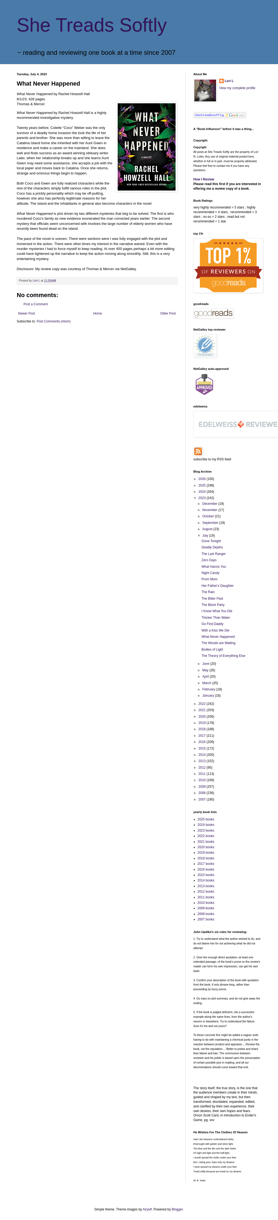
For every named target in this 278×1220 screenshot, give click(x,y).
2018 (202, 729)
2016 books (206, 869)
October (208, 516)
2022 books (206, 836)
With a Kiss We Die (215, 630)
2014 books (206, 880)
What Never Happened (218, 637)
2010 (202, 780)
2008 (202, 793)
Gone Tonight (211, 541)
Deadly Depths (212, 547)
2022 (202, 704)
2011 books (206, 897)
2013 (202, 761)
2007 (202, 799)
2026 (202, 479)
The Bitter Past (212, 598)
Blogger (177, 1209)
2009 (202, 787)
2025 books (206, 819)
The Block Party (212, 605)
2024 (202, 492)
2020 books (206, 847)
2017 (202, 736)
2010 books (206, 903)
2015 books (206, 875)
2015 (202, 748)
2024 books (206, 825)
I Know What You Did (216, 611)
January (208, 695)
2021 (202, 710)
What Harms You (213, 567)
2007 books (206, 919)
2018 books (206, 858)
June (206, 664)
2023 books (206, 830)
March (207, 683)
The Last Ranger (213, 554)
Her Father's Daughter (217, 586)
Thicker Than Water (215, 618)
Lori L (229, 81)
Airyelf (147, 1209)
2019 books (206, 852)
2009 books (206, 908)
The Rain (208, 592)
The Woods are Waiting (218, 643)
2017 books (206, 864)
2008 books (206, 914)
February (209, 689)
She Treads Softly (92, 25)
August (207, 529)
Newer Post (26, 313)
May (205, 670)
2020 (202, 716)
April (206, 676)
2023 (202, 498)
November (210, 510)
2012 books (206, 891)
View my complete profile (237, 88)
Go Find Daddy (212, 624)
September (210, 523)
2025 (202, 485)
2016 (202, 742)
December (210, 504)
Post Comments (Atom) (54, 321)
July (205, 535)
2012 (202, 767)
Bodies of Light (212, 649)
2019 (202, 723)
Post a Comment (36, 304)
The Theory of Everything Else (223, 656)
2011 (202, 774)
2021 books (206, 842)
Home (97, 313)
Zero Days (208, 560)
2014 (202, 755)
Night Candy (210, 573)
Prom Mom (209, 579)
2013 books (206, 886)
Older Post (168, 313)
